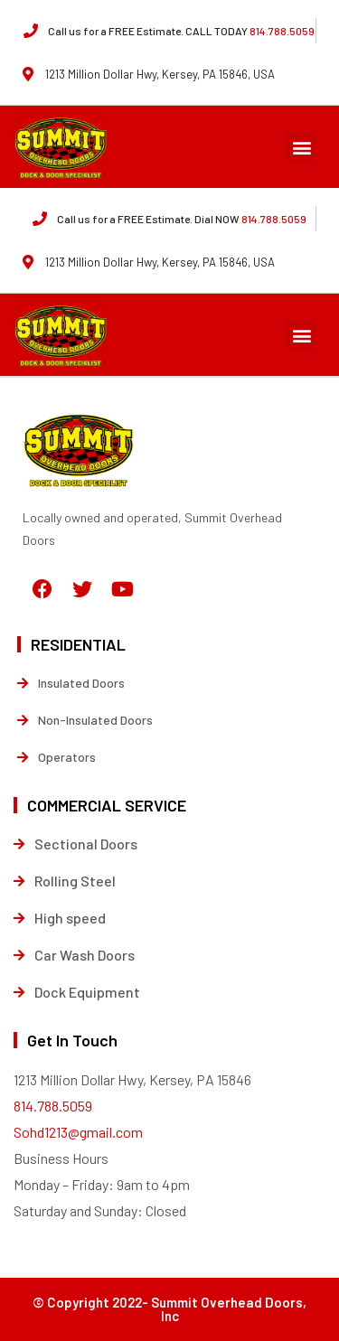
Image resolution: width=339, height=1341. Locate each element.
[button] (301, 147)
